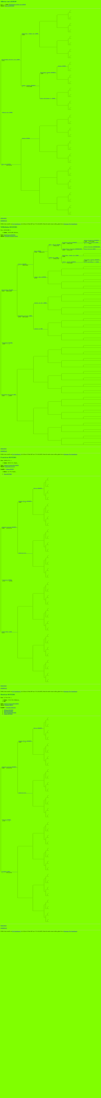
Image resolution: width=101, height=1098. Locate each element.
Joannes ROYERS (8, 837)
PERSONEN (4, 259)
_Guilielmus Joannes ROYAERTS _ (48, 85)
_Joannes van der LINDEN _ (41, 356)
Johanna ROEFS (10, 551)
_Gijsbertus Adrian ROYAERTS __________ (72, 284)
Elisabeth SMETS (9, 828)
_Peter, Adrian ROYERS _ (54, 287)
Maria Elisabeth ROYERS (10, 836)
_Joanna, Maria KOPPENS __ (41, 325)
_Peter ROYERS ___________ (41, 294)
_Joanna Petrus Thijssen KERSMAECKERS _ (72, 292)
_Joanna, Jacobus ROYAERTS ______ (30, 100)
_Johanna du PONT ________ (41, 388)
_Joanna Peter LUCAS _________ (9, 745)
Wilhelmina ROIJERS (7, 404)
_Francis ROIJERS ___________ (25, 310)
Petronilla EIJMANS (11, 831)
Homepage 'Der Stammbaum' (70, 265)
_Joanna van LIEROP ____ (54, 302)
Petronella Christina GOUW (11, 277)
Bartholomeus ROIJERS (9, 276)
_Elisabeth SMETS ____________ (9, 1026)
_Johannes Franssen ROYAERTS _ (9, 619)
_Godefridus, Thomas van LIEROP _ (30, 38)
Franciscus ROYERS (7, 683)
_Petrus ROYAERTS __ (38, 573)
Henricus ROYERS (6, 964)
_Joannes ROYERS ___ (62, 77)
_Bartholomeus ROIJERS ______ (9, 341)
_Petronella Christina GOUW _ (9, 466)
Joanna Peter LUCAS (10, 549)
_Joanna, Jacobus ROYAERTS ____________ (72, 307)
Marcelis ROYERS (8, 835)
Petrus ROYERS (8, 556)
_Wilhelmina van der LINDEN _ (25, 372)
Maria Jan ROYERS (9, 5)
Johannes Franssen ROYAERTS (11, 547)
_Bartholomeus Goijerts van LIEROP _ (11, 69)
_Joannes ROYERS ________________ (30, 164)
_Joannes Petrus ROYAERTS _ (25, 588)
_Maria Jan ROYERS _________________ (11, 195)
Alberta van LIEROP (7, 133)
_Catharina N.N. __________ (25, 650)
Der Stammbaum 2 (16, 265)
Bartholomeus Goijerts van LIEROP (17, 4)
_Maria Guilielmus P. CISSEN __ (48, 116)
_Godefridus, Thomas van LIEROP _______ (72, 300)
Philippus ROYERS (8, 833)
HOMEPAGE (4, 262)
